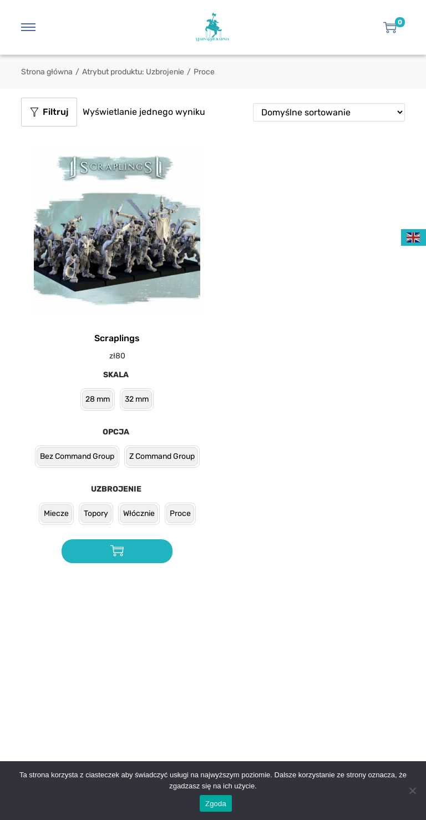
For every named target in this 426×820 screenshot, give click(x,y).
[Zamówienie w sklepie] (328, 112)
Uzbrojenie (116, 489)
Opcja (116, 432)
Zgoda (215, 803)
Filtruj (49, 112)
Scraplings (117, 338)
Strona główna (47, 72)
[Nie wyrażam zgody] (412, 790)
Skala (116, 374)
